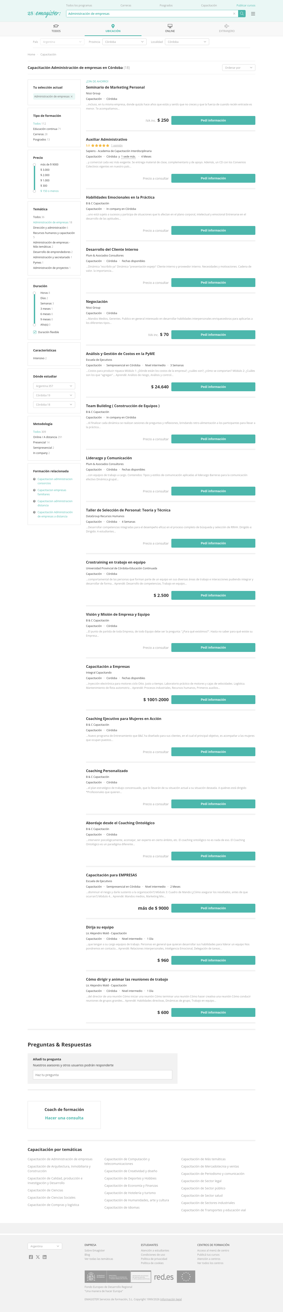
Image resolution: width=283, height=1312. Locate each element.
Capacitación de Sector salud (202, 1195)
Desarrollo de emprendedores (52, 252)
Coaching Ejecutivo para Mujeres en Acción (123, 718)
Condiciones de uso (153, 1255)
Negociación (97, 301)
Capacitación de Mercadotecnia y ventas (210, 1166)
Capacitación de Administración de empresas (60, 1159)
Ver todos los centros (210, 1263)
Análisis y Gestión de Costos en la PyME (120, 353)
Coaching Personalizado (107, 770)
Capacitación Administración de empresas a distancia (55, 514)
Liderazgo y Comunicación (109, 458)
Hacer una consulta (64, 1117)
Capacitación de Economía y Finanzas (131, 1185)
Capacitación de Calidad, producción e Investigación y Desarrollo (55, 1180)
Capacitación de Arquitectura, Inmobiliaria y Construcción (59, 1168)
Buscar (241, 13)
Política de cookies (152, 1263)
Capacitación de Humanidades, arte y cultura (136, 1200)
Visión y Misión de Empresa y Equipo (118, 614)
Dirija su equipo (100, 927)
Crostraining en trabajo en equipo (115, 562)
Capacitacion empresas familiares (52, 492)
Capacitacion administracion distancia (55, 503)
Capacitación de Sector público (203, 1188)
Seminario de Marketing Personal (115, 87)
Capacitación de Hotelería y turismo (130, 1193)
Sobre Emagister (95, 1250)
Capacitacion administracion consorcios (55, 481)
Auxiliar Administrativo (106, 139)
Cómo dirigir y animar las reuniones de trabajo (127, 979)
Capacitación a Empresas (108, 666)
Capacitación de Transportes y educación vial (213, 1210)
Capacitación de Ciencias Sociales (51, 1197)
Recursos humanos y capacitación (54, 233)
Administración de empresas (51, 222)
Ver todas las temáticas (99, 1259)
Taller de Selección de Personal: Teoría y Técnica (128, 510)
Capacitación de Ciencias (45, 1190)
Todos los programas (79, 5)
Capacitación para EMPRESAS (111, 875)
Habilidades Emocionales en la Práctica (120, 197)
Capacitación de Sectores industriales (208, 1203)
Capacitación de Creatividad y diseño (130, 1171)
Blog (87, 1255)
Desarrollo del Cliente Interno (112, 249)
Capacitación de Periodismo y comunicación (213, 1173)
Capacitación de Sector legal (201, 1181)
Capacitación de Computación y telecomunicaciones (127, 1161)
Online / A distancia (45, 437)
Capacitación (209, 5)
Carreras (125, 5)
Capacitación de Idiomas (122, 1207)
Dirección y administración (50, 228)
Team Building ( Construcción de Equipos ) (123, 405)
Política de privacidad (154, 1259)
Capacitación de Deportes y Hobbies (130, 1178)
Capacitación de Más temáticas (203, 1159)
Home (31, 54)
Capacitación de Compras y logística (53, 1205)
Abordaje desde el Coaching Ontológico (120, 822)
